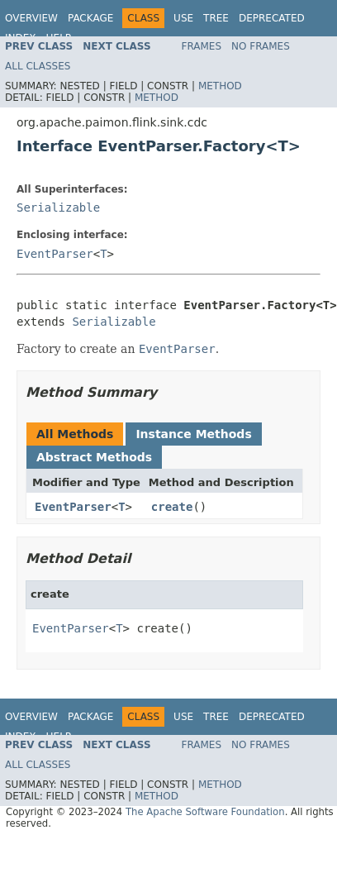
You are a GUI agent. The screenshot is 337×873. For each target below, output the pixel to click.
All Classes (37, 66)
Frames (202, 46)
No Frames (260, 46)
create (172, 506)
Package (90, 18)
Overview (31, 18)
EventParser (55, 253)
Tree (216, 18)
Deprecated (272, 18)
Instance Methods (193, 434)
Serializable (58, 207)
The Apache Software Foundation (205, 812)
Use (183, 18)
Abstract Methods (94, 457)
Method (220, 86)
